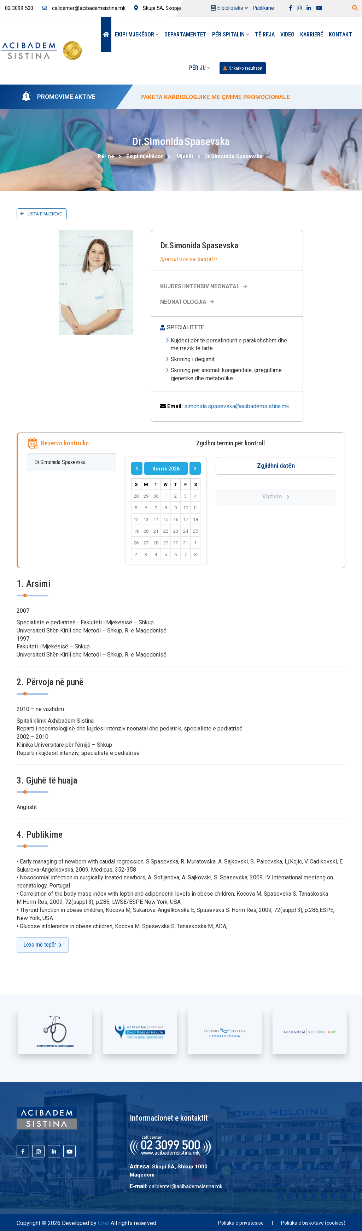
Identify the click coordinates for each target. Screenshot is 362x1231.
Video (287, 34)
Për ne (106, 156)
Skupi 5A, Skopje (157, 8)
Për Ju (199, 67)
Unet (103, 1223)
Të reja (265, 34)
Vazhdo (276, 496)
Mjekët (184, 156)
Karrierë (311, 34)
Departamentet (185, 34)
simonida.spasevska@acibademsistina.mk (236, 406)
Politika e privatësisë (241, 1223)
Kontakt (340, 34)
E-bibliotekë (229, 8)
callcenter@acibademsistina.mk (83, 8)
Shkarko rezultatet (243, 68)
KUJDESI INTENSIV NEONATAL (204, 286)
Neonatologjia (188, 302)
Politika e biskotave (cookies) (313, 1223)
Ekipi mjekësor (137, 34)
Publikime (263, 8)
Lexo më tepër (42, 944)
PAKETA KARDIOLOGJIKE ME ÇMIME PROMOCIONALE (215, 96)
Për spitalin (230, 34)
